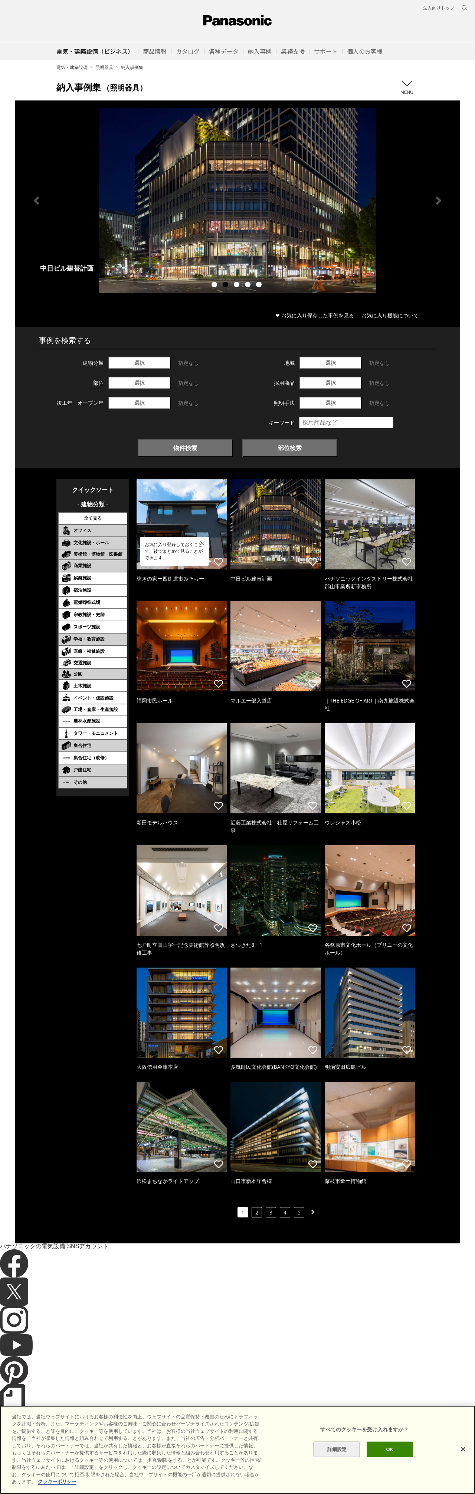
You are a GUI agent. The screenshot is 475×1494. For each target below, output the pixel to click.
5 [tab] (259, 285)
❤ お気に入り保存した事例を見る (314, 315)
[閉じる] (463, 1449)
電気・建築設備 (72, 67)
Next (438, 200)
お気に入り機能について (390, 315)
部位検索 (290, 448)
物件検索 (185, 448)
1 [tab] (215, 285)
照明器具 (104, 67)
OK (389, 1449)
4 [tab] (248, 285)
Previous (36, 200)
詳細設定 (337, 1449)
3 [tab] (237, 285)
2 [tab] (226, 285)
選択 (139, 362)
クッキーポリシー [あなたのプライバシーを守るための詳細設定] (57, 1481)
